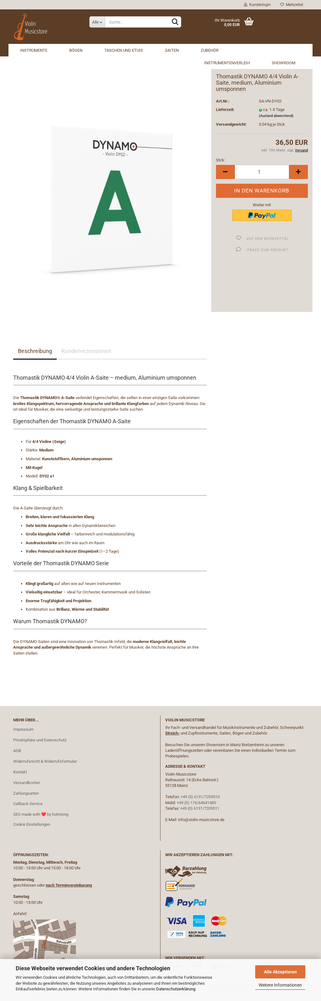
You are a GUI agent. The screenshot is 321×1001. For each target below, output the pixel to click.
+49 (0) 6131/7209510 (200, 796)
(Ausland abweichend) (276, 116)
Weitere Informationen (280, 985)
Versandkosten (26, 782)
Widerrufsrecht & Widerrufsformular (45, 761)
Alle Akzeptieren (280, 971)
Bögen (75, 50)
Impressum (23, 729)
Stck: (220, 160)
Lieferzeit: (225, 109)
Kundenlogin (257, 5)
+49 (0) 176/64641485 (196, 802)
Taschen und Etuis (123, 50)
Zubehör (209, 50)
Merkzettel (291, 5)
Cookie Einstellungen (31, 824)
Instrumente (33, 50)
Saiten (172, 50)
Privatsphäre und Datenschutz (39, 740)
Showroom (283, 63)
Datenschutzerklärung (175, 989)
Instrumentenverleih (227, 63)
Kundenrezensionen (86, 351)
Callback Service (28, 803)
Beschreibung (35, 351)
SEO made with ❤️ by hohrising (40, 814)
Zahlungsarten (26, 793)
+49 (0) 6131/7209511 (199, 808)
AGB (17, 750)
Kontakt (20, 772)
